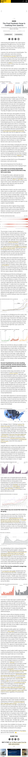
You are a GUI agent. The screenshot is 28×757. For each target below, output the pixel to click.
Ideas (14, 13)
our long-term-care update (9, 563)
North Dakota (5, 257)
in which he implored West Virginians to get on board (12, 695)
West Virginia (10, 623)
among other (10, 661)
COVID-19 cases (13, 365)
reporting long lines (13, 234)
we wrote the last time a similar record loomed (13, 513)
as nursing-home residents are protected (13, 123)
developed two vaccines (9, 48)
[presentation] (1, 747)
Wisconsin (12, 427)
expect (10, 55)
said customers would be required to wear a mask (13, 682)
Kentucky (10, 480)
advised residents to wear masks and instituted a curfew (13, 678)
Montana (15, 477)
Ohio (7, 673)
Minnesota (4, 427)
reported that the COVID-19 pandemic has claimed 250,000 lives (12, 511)
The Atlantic (13, 23)
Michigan (20, 171)
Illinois (14, 171)
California (12, 654)
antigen (17, 237)
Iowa (6, 480)
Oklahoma (17, 480)
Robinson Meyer (6, 23)
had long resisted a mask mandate (18, 663)
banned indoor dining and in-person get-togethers (13, 667)
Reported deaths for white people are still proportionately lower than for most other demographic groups (14, 546)
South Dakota (16, 478)
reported (19, 147)
